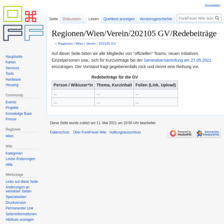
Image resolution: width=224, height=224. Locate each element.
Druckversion (16, 203)
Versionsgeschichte (155, 19)
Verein (91, 43)
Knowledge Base (19, 114)
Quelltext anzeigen (119, 19)
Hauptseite (14, 57)
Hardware (13, 79)
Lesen (93, 19)
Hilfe (9, 165)
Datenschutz (60, 132)
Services (12, 68)
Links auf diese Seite (22, 182)
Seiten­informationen (21, 214)
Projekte (12, 108)
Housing (12, 85)
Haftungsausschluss (125, 132)
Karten (11, 62)
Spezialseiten (16, 197)
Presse (11, 119)
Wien (79, 43)
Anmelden (212, 6)
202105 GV (107, 43)
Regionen (65, 43)
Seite (53, 19)
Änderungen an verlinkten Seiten (19, 189)
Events (11, 102)
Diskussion (72, 19)
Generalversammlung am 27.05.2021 (177, 60)
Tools (10, 74)
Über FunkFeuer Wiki (89, 132)
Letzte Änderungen (20, 159)
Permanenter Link (19, 208)
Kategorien (14, 153)
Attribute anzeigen (20, 220)
